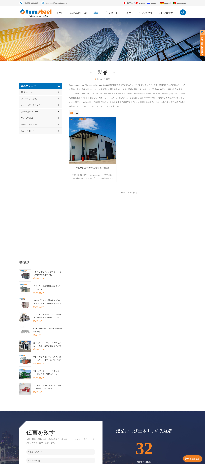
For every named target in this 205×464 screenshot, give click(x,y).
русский (152, 3)
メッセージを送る (60, 370)
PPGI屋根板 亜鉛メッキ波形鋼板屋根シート (47, 207)
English (140, 3)
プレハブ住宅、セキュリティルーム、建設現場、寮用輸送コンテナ (47, 250)
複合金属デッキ (80, 425)
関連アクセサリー (29, 124)
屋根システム (27, 92)
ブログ (130, 460)
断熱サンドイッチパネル (84, 435)
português (179, 3)
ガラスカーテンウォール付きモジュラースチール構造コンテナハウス (47, 222)
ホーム (59, 12)
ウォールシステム (29, 98)
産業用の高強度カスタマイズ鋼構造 (88, 159)
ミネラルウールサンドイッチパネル (89, 416)
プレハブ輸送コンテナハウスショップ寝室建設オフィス (47, 151)
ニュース (128, 12)
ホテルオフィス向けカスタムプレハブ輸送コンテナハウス (47, 264)
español (165, 3)
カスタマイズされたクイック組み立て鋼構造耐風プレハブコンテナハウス (47, 194)
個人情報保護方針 (142, 460)
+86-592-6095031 (31, 3)
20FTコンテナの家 (81, 430)
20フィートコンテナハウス (85, 406)
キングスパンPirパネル (83, 445)
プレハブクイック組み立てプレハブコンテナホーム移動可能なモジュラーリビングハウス (47, 179)
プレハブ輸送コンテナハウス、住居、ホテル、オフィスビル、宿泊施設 (47, 236)
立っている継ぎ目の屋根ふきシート (89, 440)
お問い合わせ (166, 12)
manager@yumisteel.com (56, 3)
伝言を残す (194, 458)
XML (123, 460)
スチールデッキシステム (32, 105)
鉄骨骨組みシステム (30, 111)
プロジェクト (111, 12)
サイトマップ (121, 440)
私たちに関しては (78, 12)
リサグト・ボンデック (83, 450)
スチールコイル (28, 130)
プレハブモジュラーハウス (85, 411)
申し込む (166, 424)
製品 (96, 12)
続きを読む (38, 156)
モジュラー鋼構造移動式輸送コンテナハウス (47, 165)
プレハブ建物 (27, 118)
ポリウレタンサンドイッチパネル (88, 421)
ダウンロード (146, 12)
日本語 (128, 3)
